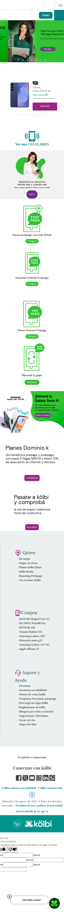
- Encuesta (24, 685)
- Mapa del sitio (27, 724)
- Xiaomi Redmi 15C (30, 631)
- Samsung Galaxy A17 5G (33, 644)
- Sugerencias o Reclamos (33, 715)
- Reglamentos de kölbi (31, 707)
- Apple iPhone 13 (28, 649)
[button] (5, 40)
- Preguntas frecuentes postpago (37, 698)
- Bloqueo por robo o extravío (35, 711)
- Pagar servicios (28, 563)
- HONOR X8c (26, 627)
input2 (36, 855)
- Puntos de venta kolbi (31, 694)
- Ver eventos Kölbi (29, 580)
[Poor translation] (12, 850)
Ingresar (32, 194)
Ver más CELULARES (32, 144)
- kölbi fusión (26, 571)
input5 (36, 864)
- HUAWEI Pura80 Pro (32, 623)
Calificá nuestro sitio (50, 788)
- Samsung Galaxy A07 (31, 636)
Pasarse (32, 527)
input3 (29, 860)
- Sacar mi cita (26, 720)
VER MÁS (44, 106)
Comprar (32, 478)
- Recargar (24, 558)
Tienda (45, 15)
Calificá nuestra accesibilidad (19, 788)
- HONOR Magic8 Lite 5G (34, 619)
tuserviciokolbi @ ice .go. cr (32, 811)
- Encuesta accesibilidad (32, 690)
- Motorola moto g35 (30, 640)
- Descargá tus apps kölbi (33, 703)
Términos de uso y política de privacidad (39, 805)
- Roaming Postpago (30, 576)
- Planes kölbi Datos (30, 567)
